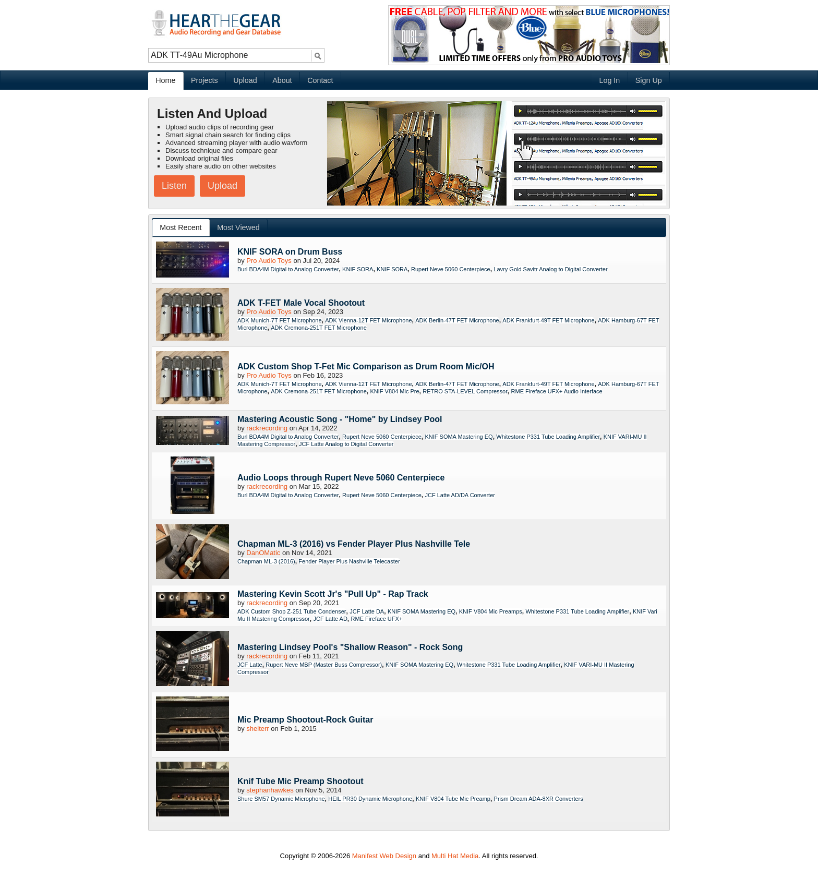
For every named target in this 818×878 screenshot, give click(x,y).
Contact (320, 80)
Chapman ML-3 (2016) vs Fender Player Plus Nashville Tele (353, 543)
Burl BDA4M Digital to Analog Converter (288, 269)
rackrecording (266, 428)
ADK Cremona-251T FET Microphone (319, 327)
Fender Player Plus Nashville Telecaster (349, 561)
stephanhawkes (269, 790)
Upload (245, 80)
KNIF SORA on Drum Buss (289, 251)
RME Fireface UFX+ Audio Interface (557, 391)
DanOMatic (263, 553)
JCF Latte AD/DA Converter (460, 495)
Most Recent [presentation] (180, 227)
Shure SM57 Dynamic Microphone (281, 799)
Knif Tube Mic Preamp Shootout (300, 781)
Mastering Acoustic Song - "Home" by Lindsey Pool (339, 419)
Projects (204, 80)
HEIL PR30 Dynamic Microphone (370, 799)
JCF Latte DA (367, 611)
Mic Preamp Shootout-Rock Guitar (305, 719)
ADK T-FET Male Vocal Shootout (301, 302)
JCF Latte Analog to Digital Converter (346, 444)
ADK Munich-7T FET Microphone (279, 320)
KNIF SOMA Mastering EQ (458, 437)
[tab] (181, 227)
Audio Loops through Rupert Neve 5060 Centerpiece (340, 477)
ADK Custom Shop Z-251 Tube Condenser (291, 611)
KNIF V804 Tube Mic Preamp (453, 799)
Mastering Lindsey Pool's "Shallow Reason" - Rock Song (350, 647)
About (282, 80)
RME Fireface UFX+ (377, 619)
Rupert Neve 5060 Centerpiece (450, 269)
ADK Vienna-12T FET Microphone (368, 320)
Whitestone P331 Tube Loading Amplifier (548, 437)
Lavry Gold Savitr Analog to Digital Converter (550, 269)
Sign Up (648, 80)
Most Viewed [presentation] (238, 227)
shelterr (257, 728)
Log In (609, 80)
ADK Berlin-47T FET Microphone (457, 320)
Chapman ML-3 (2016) (266, 561)
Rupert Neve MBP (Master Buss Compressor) (324, 664)
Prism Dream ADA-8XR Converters (538, 799)
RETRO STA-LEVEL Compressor (465, 391)
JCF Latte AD (330, 619)
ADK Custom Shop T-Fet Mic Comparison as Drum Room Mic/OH (365, 366)
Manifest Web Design (384, 856)
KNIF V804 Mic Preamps (490, 611)
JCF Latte (249, 664)
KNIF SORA (357, 269)
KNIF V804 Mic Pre (394, 391)
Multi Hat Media (454, 856)
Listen (174, 186)
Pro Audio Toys (268, 260)
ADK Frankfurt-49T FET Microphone (548, 320)
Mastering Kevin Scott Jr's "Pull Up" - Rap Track (332, 594)
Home (165, 80)
